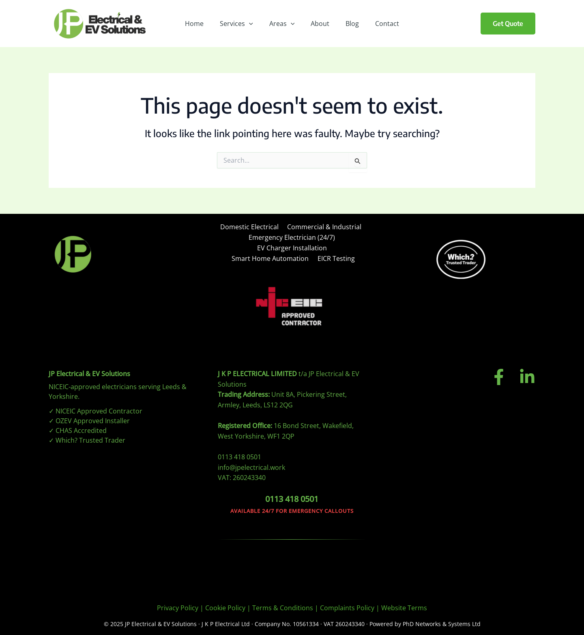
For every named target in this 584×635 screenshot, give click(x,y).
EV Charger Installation (292, 246)
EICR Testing (335, 256)
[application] (254, 23)
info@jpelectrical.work (251, 464)
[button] (508, 23)
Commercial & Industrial (323, 227)
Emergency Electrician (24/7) (292, 236)
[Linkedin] (527, 374)
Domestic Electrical (250, 227)
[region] (292, 611)
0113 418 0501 (239, 454)
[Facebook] (499, 374)
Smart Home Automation (271, 256)
